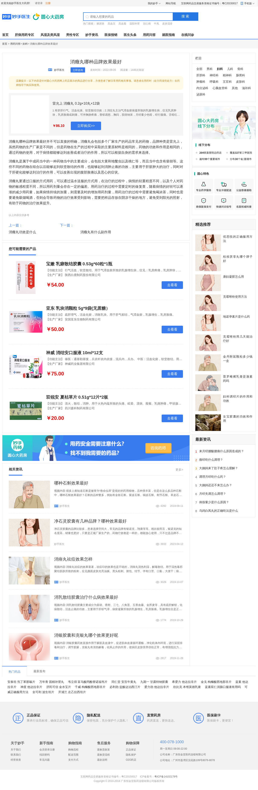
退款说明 (102, 759)
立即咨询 (78, 70)
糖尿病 (100, 23)
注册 (48, 3)
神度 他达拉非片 (31, 687)
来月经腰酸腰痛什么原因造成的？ (221, 451)
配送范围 (73, 754)
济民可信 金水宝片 (58, 687)
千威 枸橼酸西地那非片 (90, 687)
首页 (5, 35)
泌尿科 (200, 94)
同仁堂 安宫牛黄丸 (124, 681)
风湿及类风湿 (50, 35)
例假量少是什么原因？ (214, 502)
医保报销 (110, 35)
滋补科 (246, 88)
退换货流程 (103, 754)
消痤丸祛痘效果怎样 (73, 559)
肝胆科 (200, 75)
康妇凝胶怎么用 (233, 276)
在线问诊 (187, 35)
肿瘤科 (200, 81)
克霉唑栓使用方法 (235, 296)
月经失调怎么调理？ (212, 493)
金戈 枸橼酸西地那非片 (216, 681)
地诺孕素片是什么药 (236, 316)
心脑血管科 (220, 88)
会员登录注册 (47, 749)
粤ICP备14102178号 (166, 776)
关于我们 (16, 749)
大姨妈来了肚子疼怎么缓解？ (218, 468)
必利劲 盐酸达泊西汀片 (125, 687)
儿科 (230, 69)
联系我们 (16, 754)
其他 (235, 88)
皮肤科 (240, 81)
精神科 (227, 75)
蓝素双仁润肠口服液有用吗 (223, 687)
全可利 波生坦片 (43, 692)
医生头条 (130, 35)
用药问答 (149, 35)
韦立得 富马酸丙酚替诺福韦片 (88, 681)
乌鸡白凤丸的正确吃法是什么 (218, 510)
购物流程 (73, 749)
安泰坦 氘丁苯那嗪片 (21, 681)
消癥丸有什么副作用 (95, 232)
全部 (199, 69)
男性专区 (72, 35)
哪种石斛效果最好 (71, 483)
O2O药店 (131, 759)
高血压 (111, 23)
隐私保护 (131, 754)
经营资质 (16, 759)
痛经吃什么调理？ (211, 459)
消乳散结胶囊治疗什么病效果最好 (86, 597)
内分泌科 (202, 88)
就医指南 (168, 35)
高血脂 (122, 23)
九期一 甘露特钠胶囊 (154, 681)
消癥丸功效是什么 (22, 232)
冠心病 (147, 23)
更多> (179, 469)
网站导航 (171, 3)
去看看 (172, 285)
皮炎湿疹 (167, 23)
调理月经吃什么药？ (212, 476)
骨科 (240, 69)
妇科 (25, 43)
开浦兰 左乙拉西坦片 (72, 692)
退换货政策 (103, 749)
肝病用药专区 (24, 35)
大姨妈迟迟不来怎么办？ (215, 485)
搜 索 (185, 16)
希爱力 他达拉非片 (184, 681)
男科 (210, 69)
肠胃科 (240, 75)
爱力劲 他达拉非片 (156, 687)
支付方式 (73, 759)
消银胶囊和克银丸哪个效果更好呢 (86, 635)
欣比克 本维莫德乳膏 (187, 687)
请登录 (39, 3)
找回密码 (44, 754)
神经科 (214, 75)
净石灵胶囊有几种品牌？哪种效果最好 (90, 521)
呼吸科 (214, 81)
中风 (156, 23)
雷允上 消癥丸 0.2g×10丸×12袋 (76, 103)
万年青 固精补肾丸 (51, 681)
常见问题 (44, 759)
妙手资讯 (91, 35)
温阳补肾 (134, 23)
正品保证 (131, 749)
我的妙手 (153, 3)
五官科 (227, 81)
